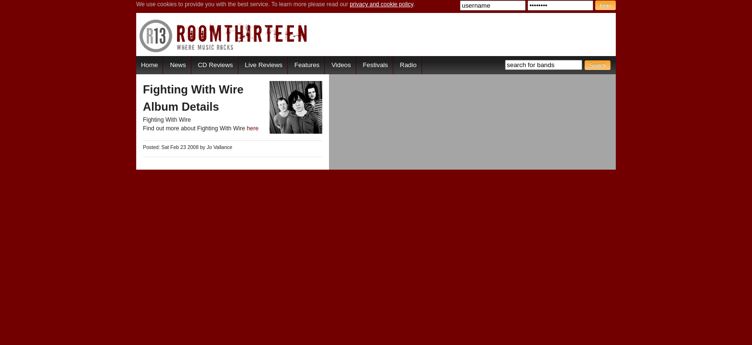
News (178, 65)
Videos (341, 65)
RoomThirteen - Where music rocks (224, 36)
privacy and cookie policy (381, 4)
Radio (408, 65)
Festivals (375, 65)
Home (149, 65)
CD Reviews (215, 65)
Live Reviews (263, 65)
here (253, 128)
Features (306, 65)
